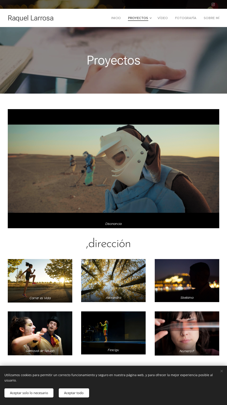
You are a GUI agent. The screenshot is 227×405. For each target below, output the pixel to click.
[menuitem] (122, 18)
